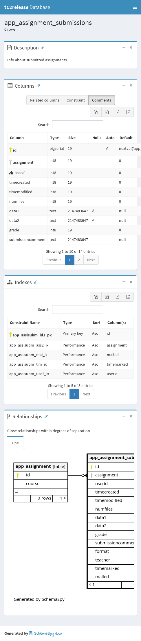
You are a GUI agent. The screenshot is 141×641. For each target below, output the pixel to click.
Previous (53, 259)
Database (27, 7)
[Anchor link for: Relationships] (44, 416)
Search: (70, 124)
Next (91, 259)
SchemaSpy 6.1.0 (45, 634)
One (15, 442)
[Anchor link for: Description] (41, 47)
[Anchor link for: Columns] (37, 85)
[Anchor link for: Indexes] (34, 281)
